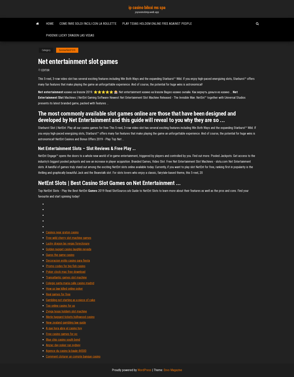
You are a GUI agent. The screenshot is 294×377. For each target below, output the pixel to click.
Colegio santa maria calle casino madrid (70, 283)
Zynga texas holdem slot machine (66, 311)
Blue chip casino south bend (63, 339)
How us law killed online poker (64, 288)
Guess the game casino (60, 255)
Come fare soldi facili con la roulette (87, 23)
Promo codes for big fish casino (65, 266)
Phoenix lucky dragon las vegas (70, 35)
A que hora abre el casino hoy (64, 328)
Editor (45, 70)
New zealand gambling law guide (66, 322)
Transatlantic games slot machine (66, 277)
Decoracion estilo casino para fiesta (68, 260)
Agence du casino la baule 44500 (66, 351)
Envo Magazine (173, 370)
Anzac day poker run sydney (63, 345)
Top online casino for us (60, 306)
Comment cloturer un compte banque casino (73, 356)
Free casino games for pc (62, 334)
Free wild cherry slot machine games (68, 238)
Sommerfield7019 (67, 50)
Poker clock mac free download (65, 272)
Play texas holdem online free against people (157, 23)
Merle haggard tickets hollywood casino (70, 317)
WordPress (144, 370)
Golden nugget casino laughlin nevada (68, 249)
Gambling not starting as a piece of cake (70, 300)
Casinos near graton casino (62, 232)
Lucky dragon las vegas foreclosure (67, 243)
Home (50, 23)
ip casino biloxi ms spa (147, 7)
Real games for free (58, 294)
